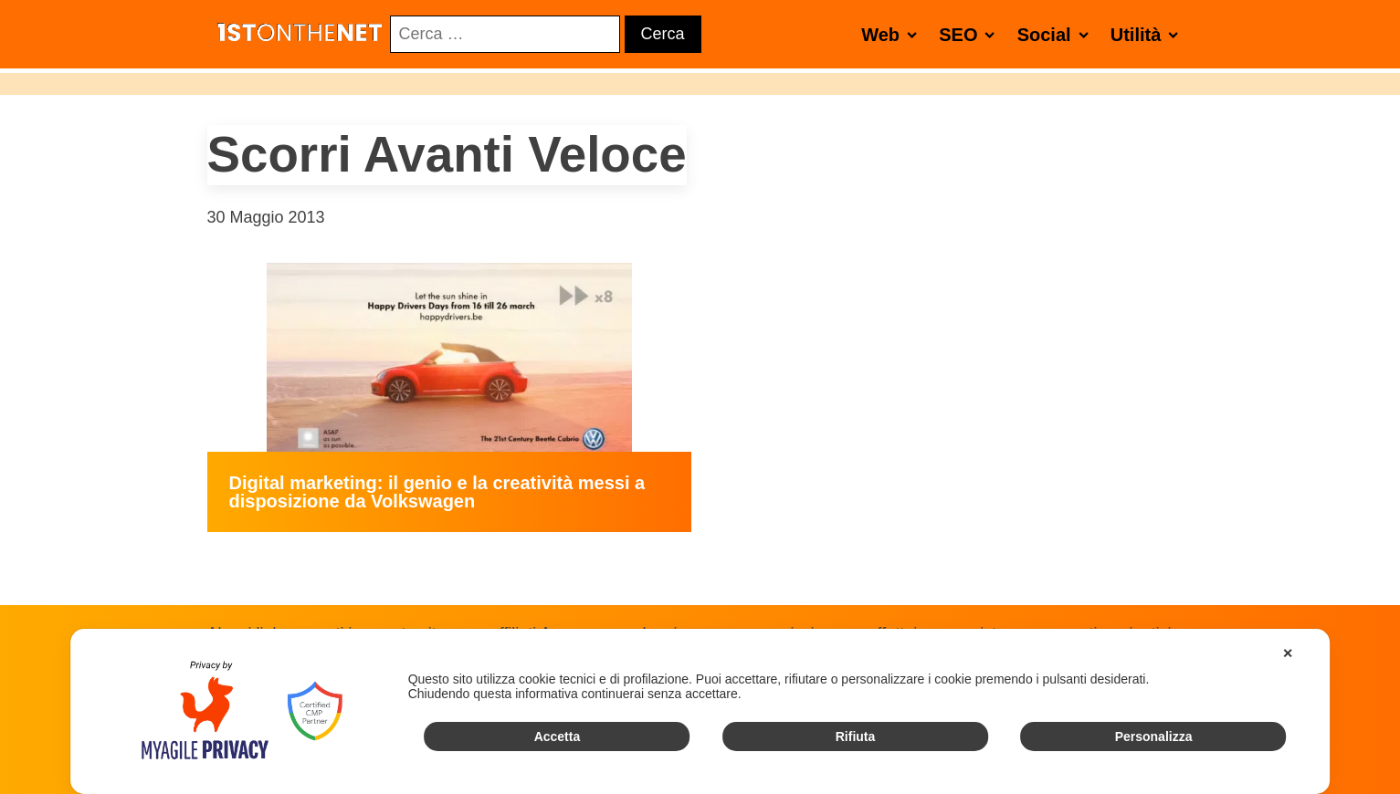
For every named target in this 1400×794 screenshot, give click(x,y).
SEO (970, 34)
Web (892, 34)
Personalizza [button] (1154, 736)
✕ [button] (1287, 653)
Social (1056, 34)
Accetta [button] (557, 736)
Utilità (1148, 34)
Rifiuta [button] (856, 736)
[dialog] (700, 711)
